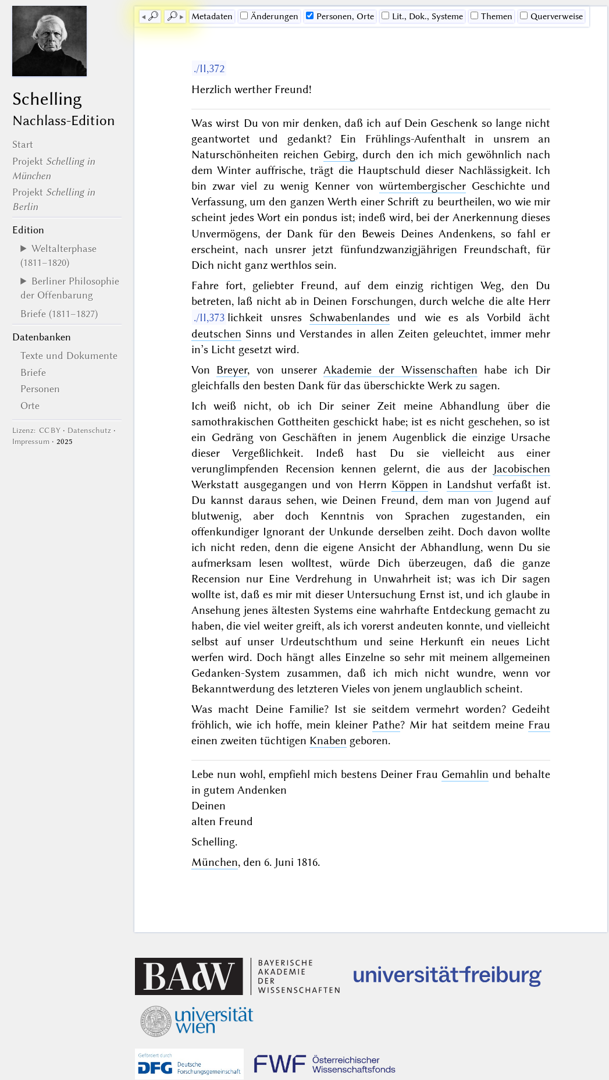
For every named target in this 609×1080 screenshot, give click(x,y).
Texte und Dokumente (68, 355)
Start (22, 144)
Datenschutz (89, 430)
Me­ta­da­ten (212, 16)
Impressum (30, 441)
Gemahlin (465, 773)
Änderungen (269, 16)
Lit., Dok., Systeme (422, 16)
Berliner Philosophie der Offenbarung (69, 288)
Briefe (33, 372)
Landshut (470, 484)
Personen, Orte (340, 16)
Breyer (231, 369)
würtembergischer (422, 186)
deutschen (216, 333)
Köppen (409, 484)
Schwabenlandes (349, 317)
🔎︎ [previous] (153, 16)
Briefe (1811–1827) (59, 313)
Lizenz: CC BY (36, 430)
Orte (30, 405)
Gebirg (339, 154)
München (214, 861)
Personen (40, 389)
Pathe (386, 724)
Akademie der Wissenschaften (400, 369)
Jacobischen (521, 468)
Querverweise (551, 16)
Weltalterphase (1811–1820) (58, 255)
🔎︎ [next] (172, 16)
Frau (539, 724)
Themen (491, 16)
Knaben (328, 740)
